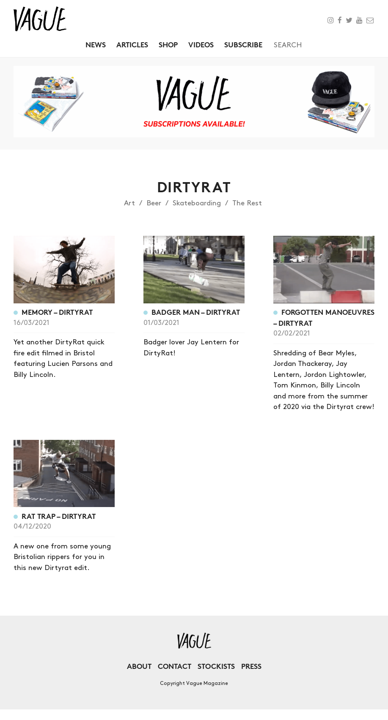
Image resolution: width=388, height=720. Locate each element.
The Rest (247, 203)
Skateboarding (197, 203)
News (95, 44)
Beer (153, 203)
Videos (201, 44)
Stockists (216, 666)
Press (251, 666)
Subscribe (243, 44)
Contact (174, 666)
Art (129, 203)
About (139, 666)
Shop (168, 44)
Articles (132, 44)
